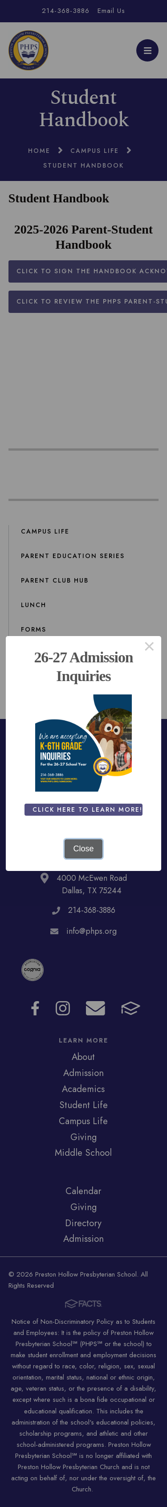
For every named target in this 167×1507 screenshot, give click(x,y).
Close (83, 848)
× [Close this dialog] (149, 648)
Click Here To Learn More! (88, 809)
